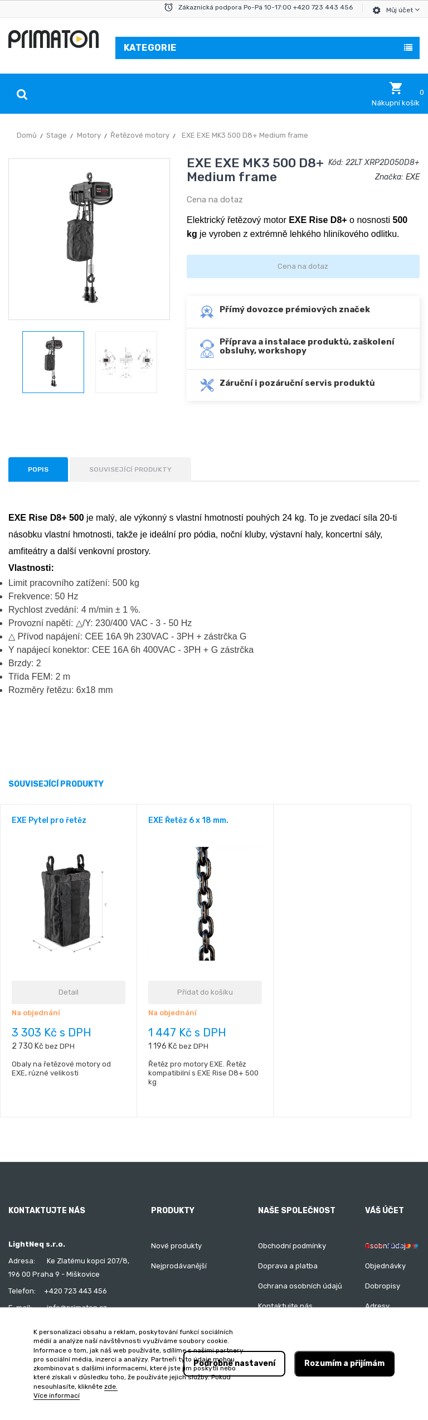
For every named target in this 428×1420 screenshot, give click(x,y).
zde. (111, 1386)
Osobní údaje (387, 1246)
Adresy (377, 1306)
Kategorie (150, 47)
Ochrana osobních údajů (300, 1286)
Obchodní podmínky (292, 1246)
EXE (413, 177)
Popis (38, 469)
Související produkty (130, 469)
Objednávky (385, 1266)
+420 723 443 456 (75, 1291)
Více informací (56, 1395)
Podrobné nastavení (234, 1363)
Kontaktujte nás (285, 1306)
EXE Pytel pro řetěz (49, 820)
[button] (396, 94)
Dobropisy (382, 1286)
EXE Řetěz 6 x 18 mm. (188, 820)
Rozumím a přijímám (344, 1363)
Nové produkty (176, 1246)
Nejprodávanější (179, 1266)
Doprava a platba (288, 1266)
